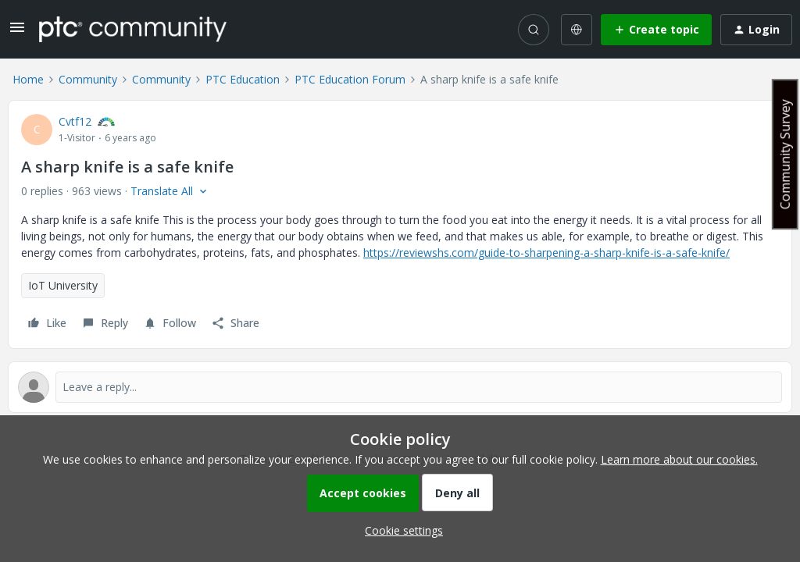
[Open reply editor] (400, 387)
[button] (17, 32)
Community (88, 79)
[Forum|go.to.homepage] (133, 28)
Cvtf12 (75, 121)
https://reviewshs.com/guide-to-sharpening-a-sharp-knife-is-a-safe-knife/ (546, 252)
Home (28, 79)
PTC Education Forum (350, 79)
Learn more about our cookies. (679, 459)
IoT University (63, 285)
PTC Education (242, 79)
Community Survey (785, 154)
